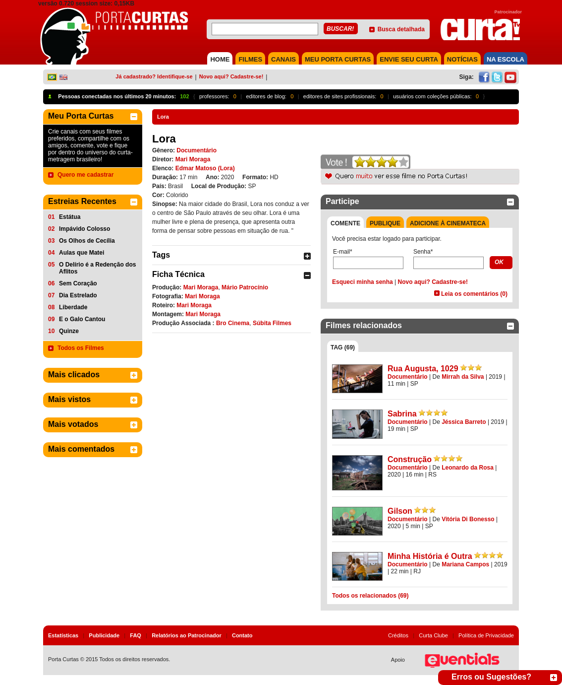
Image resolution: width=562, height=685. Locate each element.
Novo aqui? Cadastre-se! (231, 76)
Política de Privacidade (486, 635)
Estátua (69, 216)
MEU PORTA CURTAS (338, 59)
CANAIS (283, 59)
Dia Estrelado (78, 295)
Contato (242, 635)
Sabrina (402, 414)
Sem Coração (78, 283)
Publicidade (104, 635)
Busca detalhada (401, 29)
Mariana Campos (465, 564)
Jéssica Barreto (464, 421)
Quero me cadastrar (85, 174)
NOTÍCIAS (462, 59)
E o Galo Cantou (82, 319)
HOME (219, 59)
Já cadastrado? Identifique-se (153, 76)
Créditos (398, 635)
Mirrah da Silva (463, 376)
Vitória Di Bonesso (468, 519)
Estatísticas (63, 635)
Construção (410, 459)
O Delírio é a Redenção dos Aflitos (97, 268)
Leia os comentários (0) (474, 293)
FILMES (250, 59)
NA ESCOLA (505, 59)
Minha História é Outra (430, 556)
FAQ (135, 635)
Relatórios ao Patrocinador (187, 635)
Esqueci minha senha (362, 281)
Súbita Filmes (272, 323)
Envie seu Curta (409, 59)
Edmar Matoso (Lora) (205, 168)
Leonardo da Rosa (468, 467)
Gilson (400, 511)
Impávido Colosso (84, 228)
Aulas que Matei (81, 252)
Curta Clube (433, 635)
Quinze (69, 331)
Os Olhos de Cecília (87, 240)
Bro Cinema (232, 323)
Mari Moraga (193, 159)
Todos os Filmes (80, 347)
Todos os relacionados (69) (370, 595)
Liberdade (73, 307)
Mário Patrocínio (245, 287)
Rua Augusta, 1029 (423, 368)
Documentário (196, 150)
